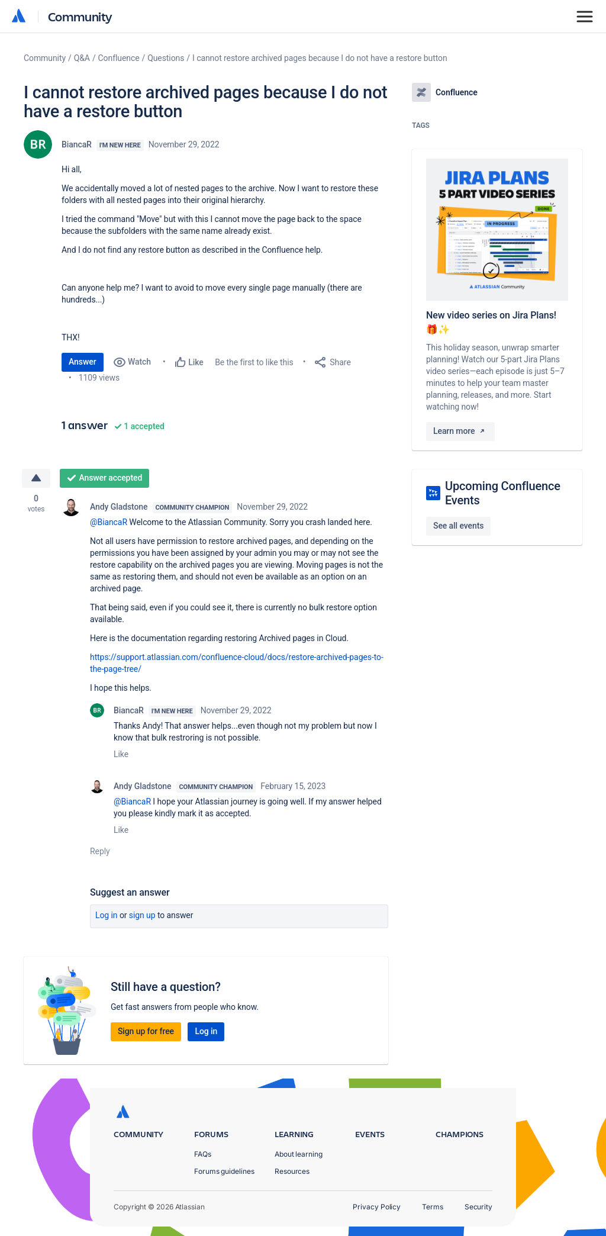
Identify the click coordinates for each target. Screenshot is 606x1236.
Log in (106, 915)
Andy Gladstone (119, 506)
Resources (292, 1171)
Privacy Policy (377, 1206)
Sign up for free (146, 1031)
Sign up (142, 915)
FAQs (202, 1154)
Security (478, 1206)
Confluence (119, 58)
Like (121, 754)
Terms (432, 1206)
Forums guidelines (224, 1171)
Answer (82, 361)
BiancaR (77, 144)
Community (80, 16)
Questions (165, 58)
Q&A (82, 58)
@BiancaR (108, 522)
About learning (299, 1154)
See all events (458, 525)
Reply (100, 851)
